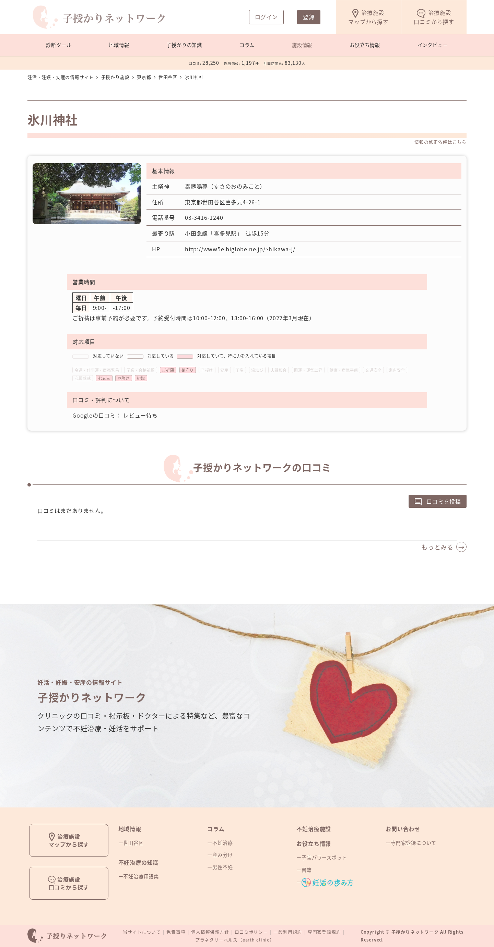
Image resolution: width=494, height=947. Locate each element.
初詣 (141, 378)
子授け (207, 370)
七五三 (104, 378)
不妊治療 (222, 842)
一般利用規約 (287, 931)
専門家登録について (413, 842)
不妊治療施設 (313, 829)
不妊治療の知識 (138, 862)
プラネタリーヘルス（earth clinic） (234, 939)
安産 (224, 370)
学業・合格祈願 (141, 370)
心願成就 (83, 378)
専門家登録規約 (324, 931)
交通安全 (373, 370)
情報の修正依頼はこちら (440, 142)
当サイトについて (142, 931)
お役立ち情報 (313, 843)
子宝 (240, 370)
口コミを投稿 (437, 502)
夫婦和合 (279, 370)
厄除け (124, 378)
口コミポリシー (251, 931)
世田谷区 (133, 842)
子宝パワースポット (324, 857)
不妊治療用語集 (141, 876)
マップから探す (368, 17)
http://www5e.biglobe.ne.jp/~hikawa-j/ (240, 249)
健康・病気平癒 (344, 370)
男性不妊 (222, 867)
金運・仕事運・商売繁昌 (97, 370)
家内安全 (397, 370)
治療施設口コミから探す (69, 883)
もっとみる (437, 546)
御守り (187, 370)
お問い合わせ (403, 829)
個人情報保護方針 (210, 931)
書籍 (307, 869)
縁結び (257, 370)
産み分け (222, 854)
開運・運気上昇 (308, 370)
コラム (215, 829)
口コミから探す (434, 17)
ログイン (266, 17)
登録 (309, 17)
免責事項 (175, 931)
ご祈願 (168, 370)
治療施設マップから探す (69, 840)
